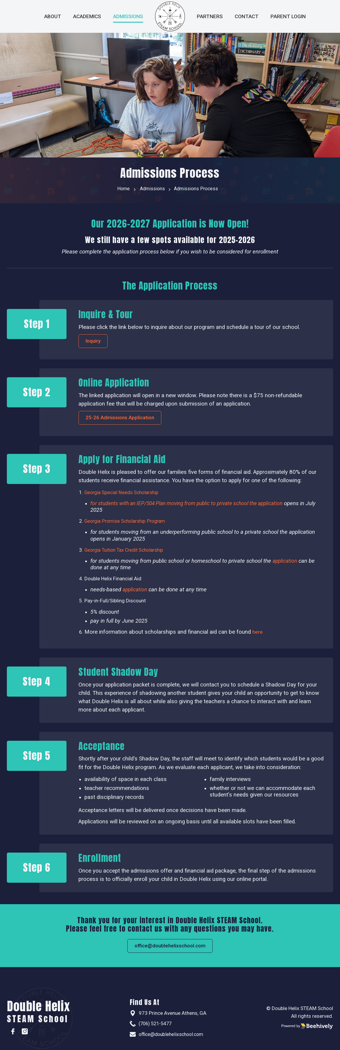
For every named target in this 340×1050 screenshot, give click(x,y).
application (283, 507)
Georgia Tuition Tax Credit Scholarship (127, 553)
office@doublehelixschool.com (170, 950)
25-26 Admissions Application (125, 420)
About (52, 16)
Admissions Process (198, 189)
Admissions (128, 16)
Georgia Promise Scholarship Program (127, 525)
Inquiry (96, 343)
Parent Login (288, 16)
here (257, 635)
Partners (210, 16)
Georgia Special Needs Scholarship (123, 496)
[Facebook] (13, 1032)
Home (119, 189)
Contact (247, 16)
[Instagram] (25, 1032)
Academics (87, 16)
